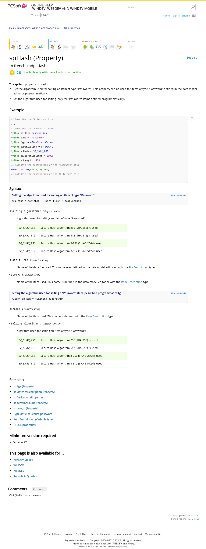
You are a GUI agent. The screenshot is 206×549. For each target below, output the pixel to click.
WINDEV (18, 468)
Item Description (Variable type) (33, 422)
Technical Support (100, 534)
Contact (138, 534)
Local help (193, 521)
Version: (35, 15)
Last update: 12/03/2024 (186, 518)
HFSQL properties (70, 28)
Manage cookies (153, 534)
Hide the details (178, 198)
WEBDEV (18, 473)
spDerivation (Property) (28, 400)
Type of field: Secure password (32, 416)
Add (38, 491)
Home (166, 15)
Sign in (176, 15)
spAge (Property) (23, 389)
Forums (68, 534)
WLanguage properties (45, 28)
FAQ (77, 534)
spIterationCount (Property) (30, 405)
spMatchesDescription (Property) (34, 394)
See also (192, 57)
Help (12, 28)
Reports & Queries (25, 479)
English (186, 15)
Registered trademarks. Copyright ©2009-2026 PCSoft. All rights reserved (103, 540)
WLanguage (23, 28)
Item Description (131, 284)
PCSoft (47, 534)
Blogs (85, 534)
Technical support (121, 534)
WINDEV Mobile (23, 462)
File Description (138, 270)
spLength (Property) (25, 411)
